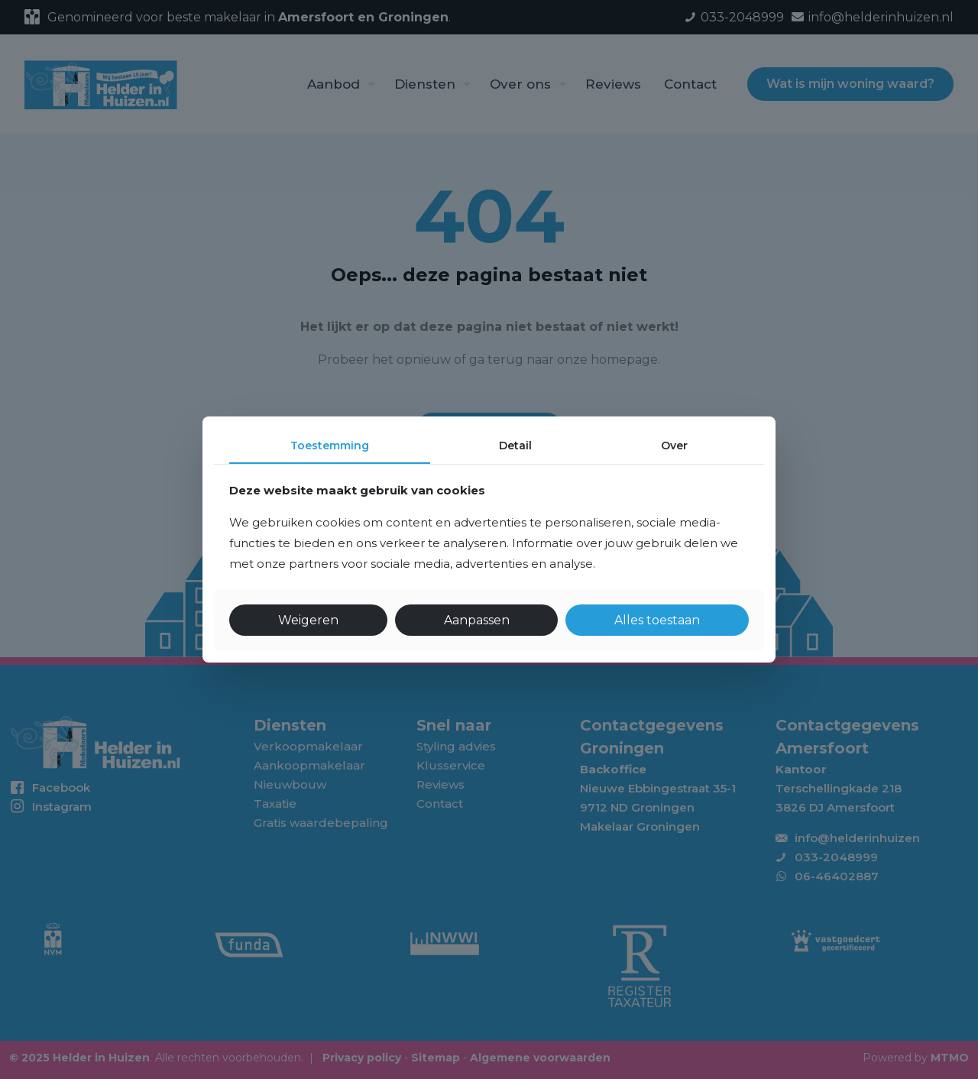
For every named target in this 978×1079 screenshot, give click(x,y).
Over (674, 445)
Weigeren (308, 620)
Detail (515, 445)
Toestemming (329, 445)
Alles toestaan (657, 620)
